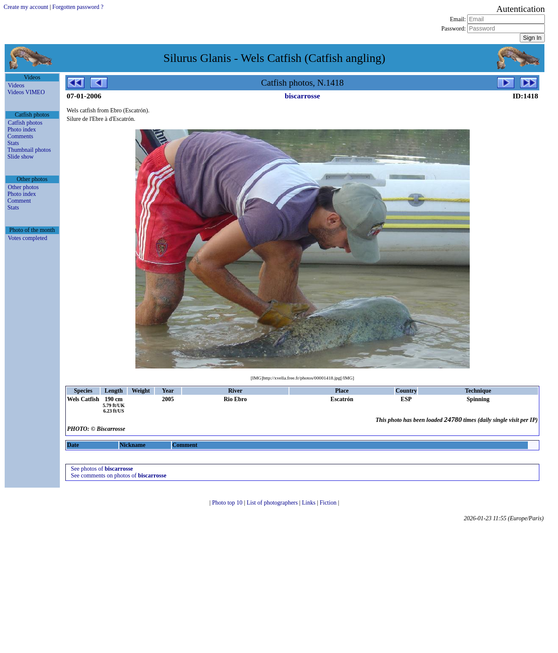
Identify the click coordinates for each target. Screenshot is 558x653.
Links (309, 503)
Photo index (22, 129)
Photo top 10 (228, 503)
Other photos (23, 187)
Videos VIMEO (26, 92)
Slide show (21, 156)
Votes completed (28, 238)
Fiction (329, 503)
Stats (13, 143)
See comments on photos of (118, 475)
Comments (21, 136)
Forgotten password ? (77, 7)
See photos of (102, 469)
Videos (16, 85)
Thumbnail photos (29, 150)
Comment (19, 201)
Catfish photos (25, 123)
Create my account (26, 7)
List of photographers (273, 503)
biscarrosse (302, 96)
